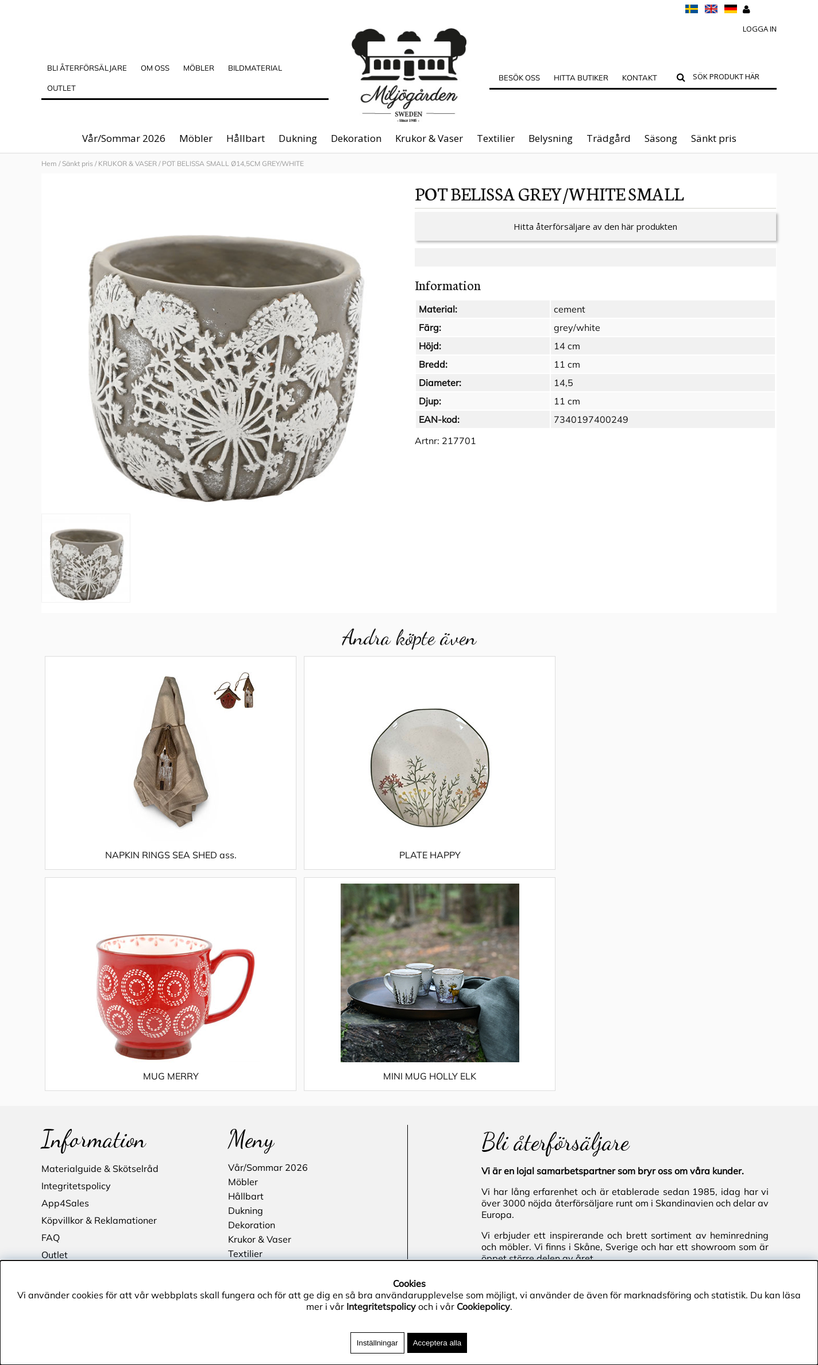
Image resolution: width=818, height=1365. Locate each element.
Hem (49, 163)
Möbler (196, 138)
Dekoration (356, 138)
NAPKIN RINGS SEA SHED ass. (133, 866)
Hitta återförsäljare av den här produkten (595, 238)
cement (569, 320)
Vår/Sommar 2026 (123, 138)
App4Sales (65, 994)
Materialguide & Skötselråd (100, 959)
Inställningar (377, 1343)
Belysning (550, 138)
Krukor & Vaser (429, 138)
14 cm (567, 357)
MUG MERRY (500, 866)
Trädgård (609, 138)
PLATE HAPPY (317, 866)
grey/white (577, 339)
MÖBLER (198, 67)
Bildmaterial (255, 67)
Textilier (496, 138)
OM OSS (155, 67)
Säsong (661, 138)
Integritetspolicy (76, 976)
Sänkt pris (713, 138)
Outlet (61, 87)
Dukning (298, 138)
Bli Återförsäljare (87, 67)
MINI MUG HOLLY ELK (684, 866)
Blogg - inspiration (81, 1114)
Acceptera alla (437, 1343)
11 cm (567, 375)
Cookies (57, 1063)
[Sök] (732, 78)
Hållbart (245, 138)
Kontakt (639, 77)
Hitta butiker (581, 77)
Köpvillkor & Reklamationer (99, 1011)
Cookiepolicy (483, 1306)
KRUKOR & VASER (127, 163)
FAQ (50, 1028)
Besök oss (519, 77)
